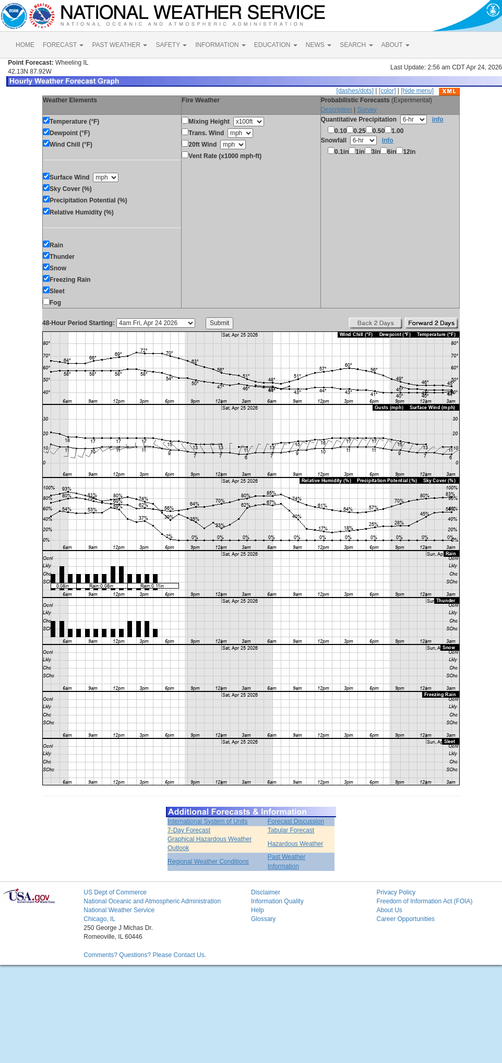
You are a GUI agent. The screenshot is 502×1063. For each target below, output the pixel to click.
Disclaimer (265, 892)
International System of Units (207, 821)
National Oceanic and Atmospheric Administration (152, 901)
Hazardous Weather (296, 843)
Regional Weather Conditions (208, 861)
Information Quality (277, 901)
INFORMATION (220, 45)
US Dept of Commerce (115, 892)
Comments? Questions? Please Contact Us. (144, 955)
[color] (387, 90)
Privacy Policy (395, 892)
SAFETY (171, 45)
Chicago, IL (99, 919)
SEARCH (356, 45)
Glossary (263, 919)
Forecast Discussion (296, 821)
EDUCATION (275, 45)
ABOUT (395, 45)
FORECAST (63, 45)
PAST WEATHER (119, 45)
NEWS (318, 45)
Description (336, 109)
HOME (25, 45)
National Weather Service (118, 910)
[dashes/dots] (355, 90)
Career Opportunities (405, 919)
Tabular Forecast (291, 830)
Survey (366, 109)
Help (257, 910)
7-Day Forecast (189, 830)
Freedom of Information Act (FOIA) (424, 901)
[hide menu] (417, 90)
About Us (389, 910)
